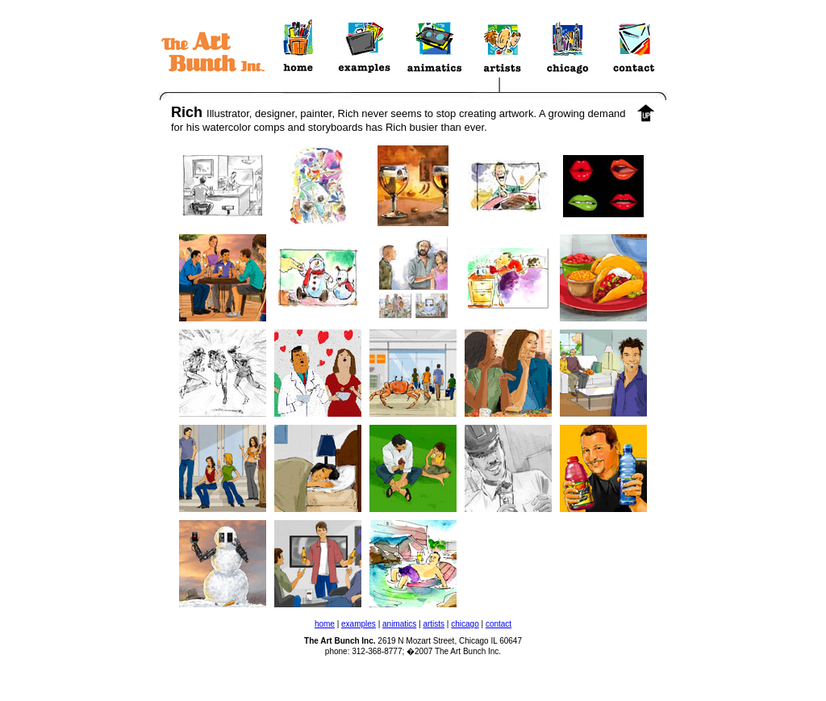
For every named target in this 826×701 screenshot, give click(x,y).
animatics (399, 623)
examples (358, 623)
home (325, 623)
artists (433, 623)
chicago (464, 623)
